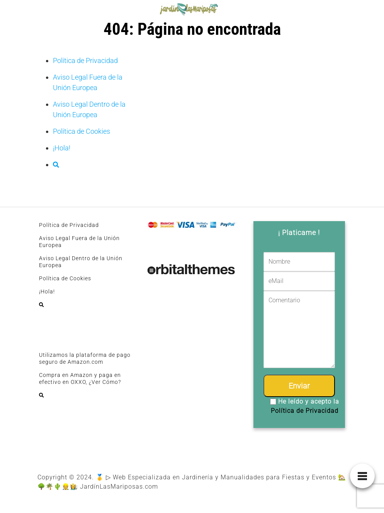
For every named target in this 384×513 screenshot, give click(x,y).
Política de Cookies (81, 131)
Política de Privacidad (85, 60)
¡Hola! (61, 148)
